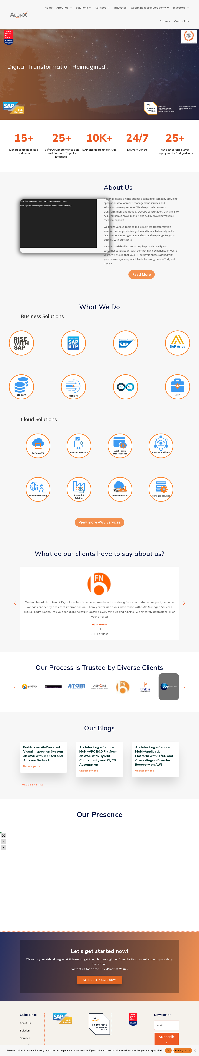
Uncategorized (32, 767)
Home (49, 7)
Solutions (82, 7)
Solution (25, 1031)
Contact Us (181, 21)
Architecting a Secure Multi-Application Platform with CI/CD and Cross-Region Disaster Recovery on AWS (154, 757)
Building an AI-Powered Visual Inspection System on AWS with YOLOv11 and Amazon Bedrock (43, 754)
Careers (165, 21)
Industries (120, 7)
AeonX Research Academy (148, 7)
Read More (141, 275)
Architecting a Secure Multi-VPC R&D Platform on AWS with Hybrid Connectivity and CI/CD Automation (98, 757)
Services (100, 7)
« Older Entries (32, 785)
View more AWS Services (99, 523)
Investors (179, 7)
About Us (62, 7)
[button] (184, 604)
